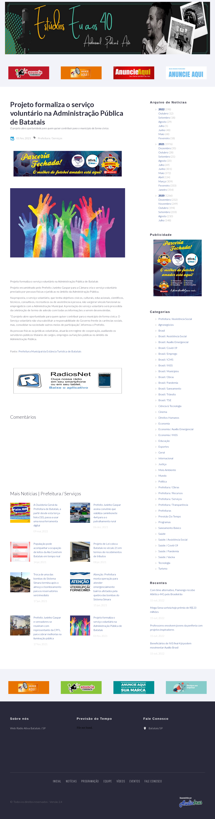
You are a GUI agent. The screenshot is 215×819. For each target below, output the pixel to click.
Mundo (162, 475)
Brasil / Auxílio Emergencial (173, 342)
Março (162, 181)
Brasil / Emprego (167, 353)
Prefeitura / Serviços (50, 138)
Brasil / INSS (165, 365)
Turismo (162, 568)
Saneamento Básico (169, 527)
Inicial (57, 781)
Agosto (162, 121)
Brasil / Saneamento (169, 388)
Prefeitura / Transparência (173, 504)
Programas (164, 522)
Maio (161, 134)
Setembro (164, 117)
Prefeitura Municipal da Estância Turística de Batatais (49, 351)
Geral (161, 452)
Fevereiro (164, 138)
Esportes (163, 446)
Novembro (164, 203)
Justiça (162, 464)
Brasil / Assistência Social (172, 336)
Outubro (163, 113)
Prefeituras (164, 510)
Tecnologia (164, 562)
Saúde (162, 533)
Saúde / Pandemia (168, 551)
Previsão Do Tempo (169, 516)
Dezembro (164, 148)
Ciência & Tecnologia (169, 406)
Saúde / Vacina (166, 557)
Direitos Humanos (168, 417)
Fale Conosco (153, 781)
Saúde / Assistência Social (172, 539)
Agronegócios (166, 324)
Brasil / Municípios (168, 371)
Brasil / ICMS (165, 359)
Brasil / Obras (166, 377)
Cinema (162, 411)
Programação (90, 781)
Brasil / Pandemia (168, 382)
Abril (161, 177)
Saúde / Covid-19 (168, 545)
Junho (161, 130)
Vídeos (121, 781)
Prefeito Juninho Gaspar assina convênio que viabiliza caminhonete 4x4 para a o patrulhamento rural (107, 513)
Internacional (165, 458)
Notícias (71, 781)
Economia (164, 423)
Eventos (135, 781)
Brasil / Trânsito (167, 394)
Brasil (161, 330)
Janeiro (162, 189)
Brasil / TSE (164, 400)
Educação (164, 440)
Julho (161, 125)
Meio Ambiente (167, 469)
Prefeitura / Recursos (170, 493)
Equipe (108, 781)
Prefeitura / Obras (168, 487)
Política (162, 481)
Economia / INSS (168, 434)
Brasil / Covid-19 (167, 347)
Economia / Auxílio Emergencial (175, 429)
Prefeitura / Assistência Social (175, 318)
